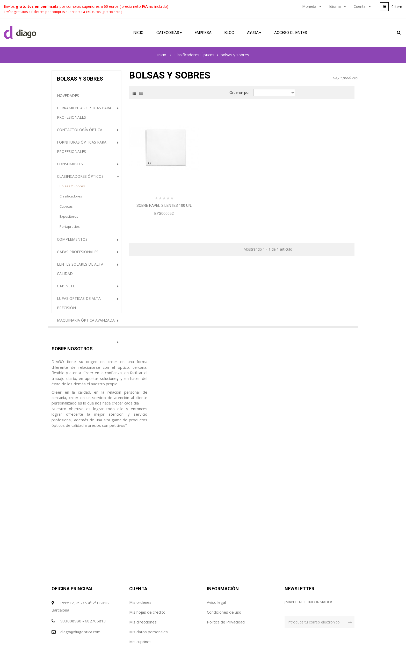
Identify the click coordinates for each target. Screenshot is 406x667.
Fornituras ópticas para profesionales (81, 150)
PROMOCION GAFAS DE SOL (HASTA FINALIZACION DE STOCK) (86, 412)
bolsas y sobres (72, 189)
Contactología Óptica (79, 132)
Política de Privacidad (226, 598)
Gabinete (66, 289)
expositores (69, 219)
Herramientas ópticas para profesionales (84, 116)
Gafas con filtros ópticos (83, 382)
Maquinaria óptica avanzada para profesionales (86, 328)
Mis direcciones (143, 598)
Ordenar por (239, 92)
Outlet (64, 357)
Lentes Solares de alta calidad (80, 272)
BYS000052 (164, 213)
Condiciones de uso (224, 588)
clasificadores (71, 199)
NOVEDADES (68, 98)
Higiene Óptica (71, 394)
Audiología (68, 345)
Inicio (161, 54)
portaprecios (70, 229)
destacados (69, 369)
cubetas (66, 209)
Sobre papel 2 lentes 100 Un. (164, 205)
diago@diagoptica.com (80, 608)
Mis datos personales (148, 608)
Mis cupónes (140, 618)
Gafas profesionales (77, 254)
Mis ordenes (140, 578)
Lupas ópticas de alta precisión (79, 306)
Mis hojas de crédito (147, 588)
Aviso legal (216, 578)
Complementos (72, 242)
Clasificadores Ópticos (80, 179)
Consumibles (70, 167)
